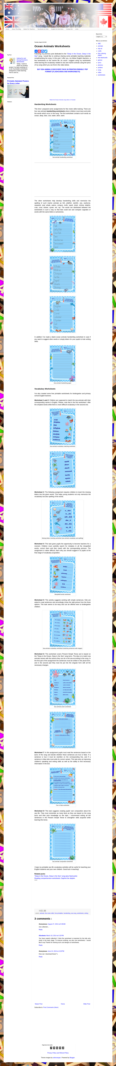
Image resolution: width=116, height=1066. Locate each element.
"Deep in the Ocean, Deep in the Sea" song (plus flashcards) (55, 876)
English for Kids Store (57, 29)
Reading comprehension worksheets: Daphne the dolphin (54, 878)
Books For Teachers (29, 29)
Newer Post (38, 1004)
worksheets (80, 913)
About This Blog (16, 29)
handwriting (67, 913)
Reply (41, 929)
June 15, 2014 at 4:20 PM (56, 951)
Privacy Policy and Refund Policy (58, 1053)
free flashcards (102, 57)
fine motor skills (49, 913)
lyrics (99, 62)
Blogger (72, 1057)
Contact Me (69, 29)
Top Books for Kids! (43, 29)
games (100, 60)
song (99, 70)
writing (86, 913)
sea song (73, 913)
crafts (99, 51)
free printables (59, 913)
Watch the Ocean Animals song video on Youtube (62, 99)
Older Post (86, 1004)
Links (76, 29)
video (99, 72)
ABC (99, 43)
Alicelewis (42, 935)
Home (7, 29)
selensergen (57, 1057)
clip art (100, 48)
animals (42, 913)
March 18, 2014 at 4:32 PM (55, 935)
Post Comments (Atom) (50, 1007)
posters (100, 67)
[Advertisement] (62, 36)
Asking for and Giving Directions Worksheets (22, 59)
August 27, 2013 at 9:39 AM (56, 924)
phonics (100, 65)
